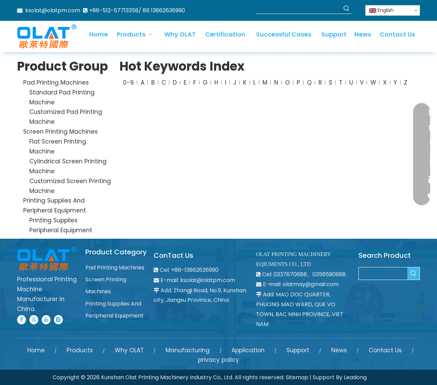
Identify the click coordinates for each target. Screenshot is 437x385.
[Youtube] (46, 320)
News (339, 350)
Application (248, 350)
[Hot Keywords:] (346, 8)
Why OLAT (129, 350)
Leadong (355, 377)
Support (297, 350)
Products (80, 350)
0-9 (128, 82)
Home (36, 350)
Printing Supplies (53, 220)
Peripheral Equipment (60, 230)
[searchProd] (298, 8)
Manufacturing (188, 350)
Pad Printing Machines (56, 82)
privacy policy (218, 360)
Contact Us (385, 350)
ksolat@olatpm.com (52, 10)
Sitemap (297, 377)
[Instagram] (58, 320)
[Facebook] (21, 320)
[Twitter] (33, 320)
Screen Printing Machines (60, 132)
